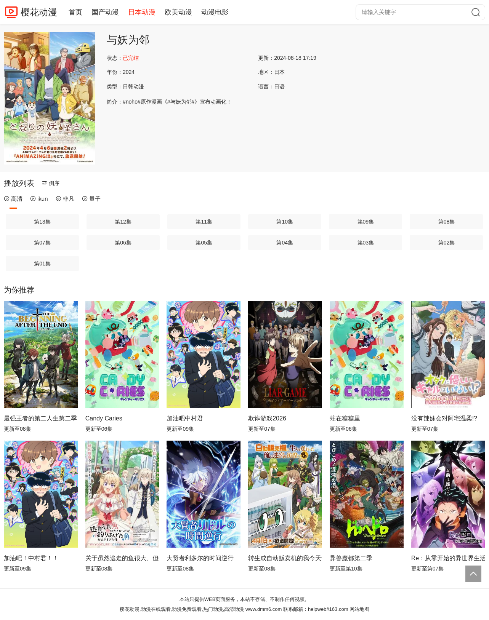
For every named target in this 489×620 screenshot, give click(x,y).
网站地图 (359, 609)
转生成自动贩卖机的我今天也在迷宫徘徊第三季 (285, 558)
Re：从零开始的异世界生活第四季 (448, 558)
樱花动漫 (39, 12)
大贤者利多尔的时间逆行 (200, 558)
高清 (13, 198)
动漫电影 (215, 12)
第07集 (42, 243)
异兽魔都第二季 (351, 558)
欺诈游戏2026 (267, 418)
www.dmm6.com (263, 609)
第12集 (123, 222)
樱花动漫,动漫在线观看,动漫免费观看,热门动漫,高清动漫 (182, 609)
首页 (75, 12)
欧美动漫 (178, 12)
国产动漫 (105, 12)
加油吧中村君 (185, 418)
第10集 (284, 222)
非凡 (65, 198)
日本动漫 (142, 12)
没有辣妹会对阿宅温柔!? (444, 418)
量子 (91, 198)
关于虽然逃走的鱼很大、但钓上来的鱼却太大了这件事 (122, 558)
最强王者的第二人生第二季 (40, 418)
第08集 (446, 222)
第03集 (366, 243)
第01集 (42, 263)
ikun (39, 198)
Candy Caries (103, 418)
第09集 (366, 222)
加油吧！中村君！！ (31, 558)
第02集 (446, 243)
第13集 (42, 222)
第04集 (284, 243)
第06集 (123, 243)
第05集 (204, 243)
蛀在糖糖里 (345, 418)
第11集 (204, 222)
